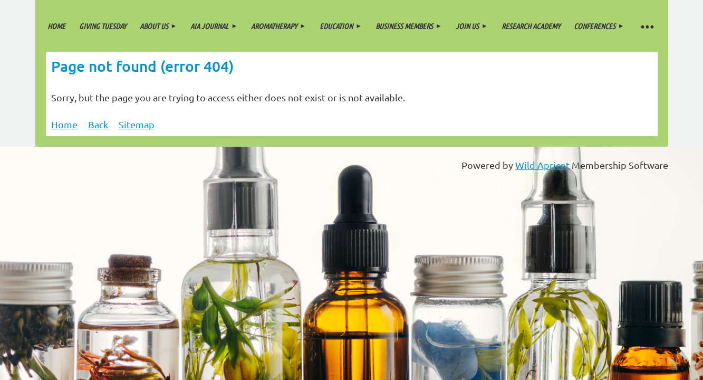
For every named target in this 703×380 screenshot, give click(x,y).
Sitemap (137, 124)
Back (98, 124)
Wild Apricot (542, 164)
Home (64, 124)
